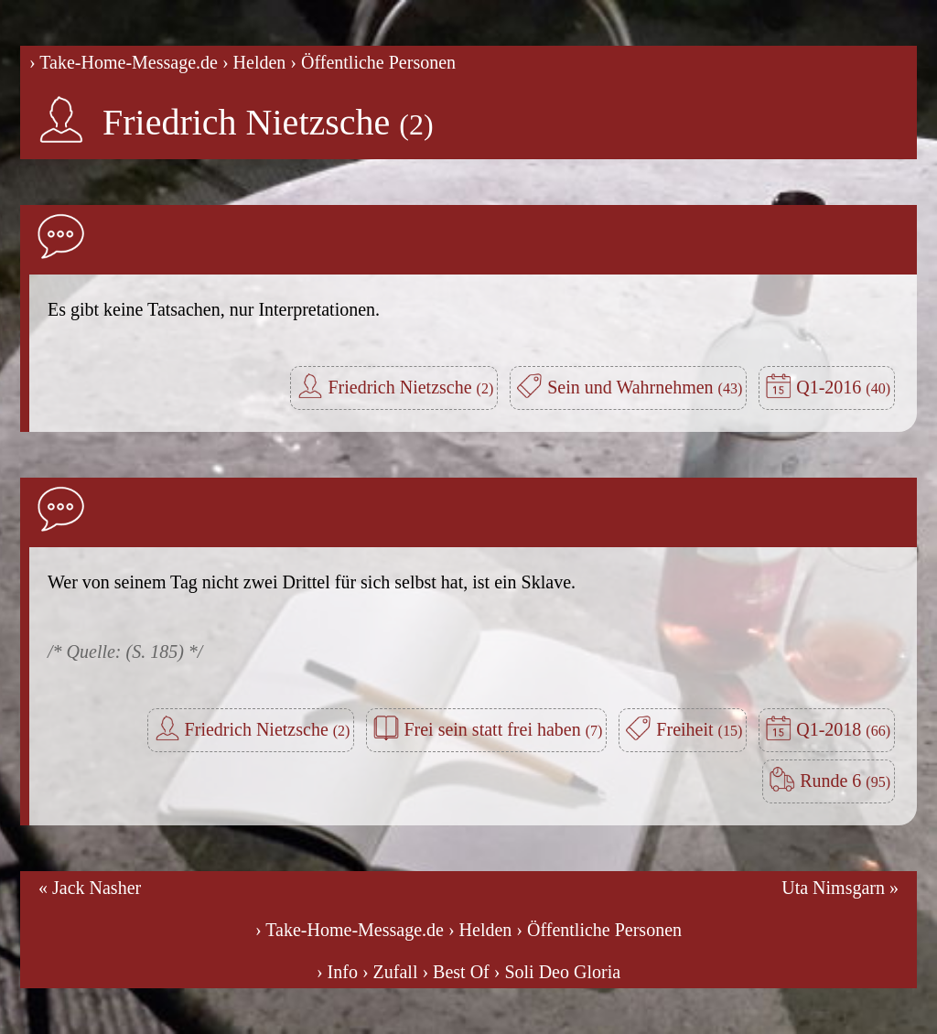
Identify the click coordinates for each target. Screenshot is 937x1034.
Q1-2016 (843, 387)
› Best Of (455, 972)
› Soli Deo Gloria (557, 972)
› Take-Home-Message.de (123, 62)
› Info (337, 972)
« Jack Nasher (89, 888)
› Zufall (390, 972)
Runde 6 (845, 780)
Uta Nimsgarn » (840, 888)
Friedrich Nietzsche (268, 122)
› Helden (253, 62)
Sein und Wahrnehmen (644, 387)
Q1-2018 (843, 729)
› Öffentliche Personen (373, 62)
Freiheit (699, 729)
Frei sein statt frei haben (503, 729)
